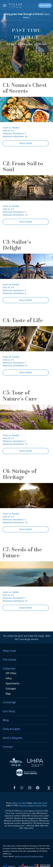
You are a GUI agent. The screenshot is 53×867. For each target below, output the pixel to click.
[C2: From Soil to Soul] (26, 189)
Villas (9, 678)
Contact (8, 747)
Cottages (11, 688)
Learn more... (26, 16)
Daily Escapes (11, 729)
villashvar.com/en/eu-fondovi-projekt (29, 856)
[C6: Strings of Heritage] (26, 497)
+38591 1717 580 (19, 803)
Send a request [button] (45, 5)
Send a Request (12, 738)
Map (8, 693)
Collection (9, 668)
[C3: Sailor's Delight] (26, 268)
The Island (9, 659)
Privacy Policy (41, 805)
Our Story (9, 711)
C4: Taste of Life (23, 321)
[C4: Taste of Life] (26, 340)
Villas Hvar (9, 651)
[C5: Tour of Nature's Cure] (26, 418)
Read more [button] (25, 143)
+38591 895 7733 (39, 803)
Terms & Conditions (27, 805)
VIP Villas (11, 673)
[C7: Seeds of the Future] (26, 575)
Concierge (9, 702)
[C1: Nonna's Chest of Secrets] (26, 111)
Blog (6, 720)
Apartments (13, 683)
